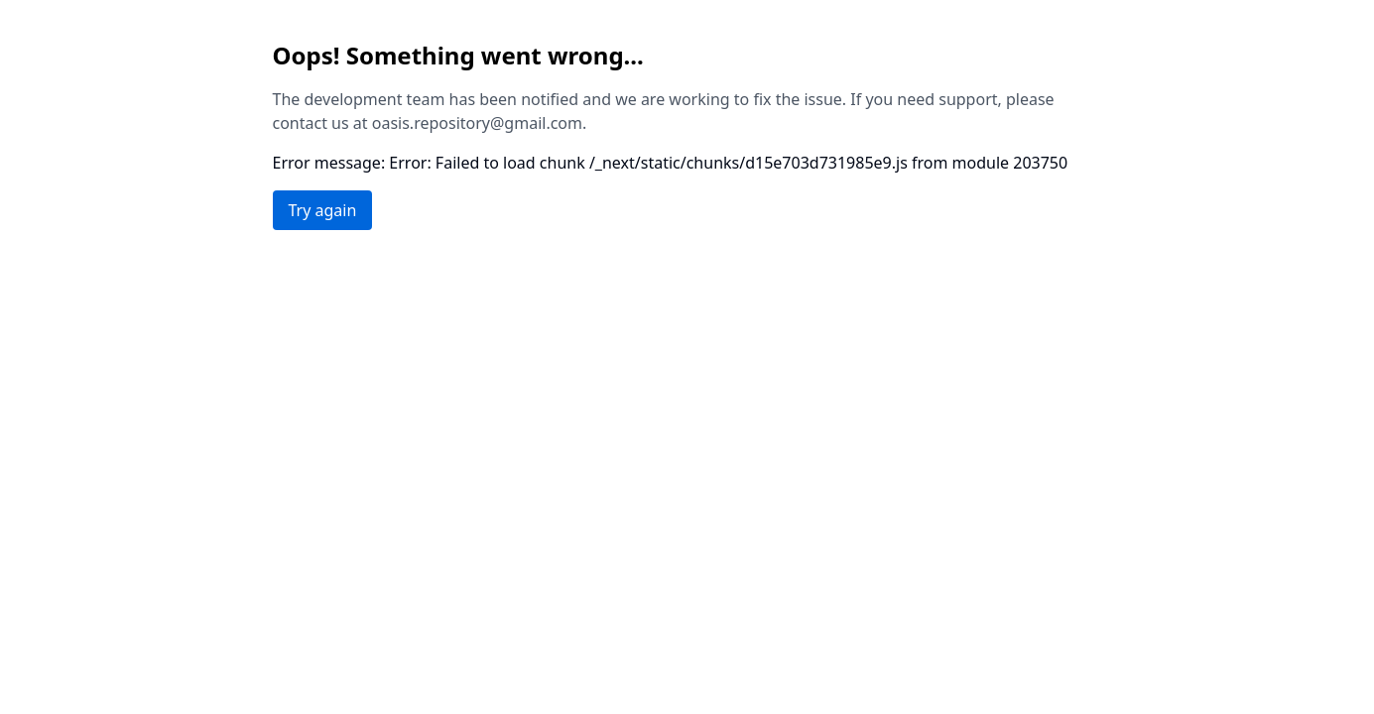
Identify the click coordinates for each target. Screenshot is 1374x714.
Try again (323, 210)
